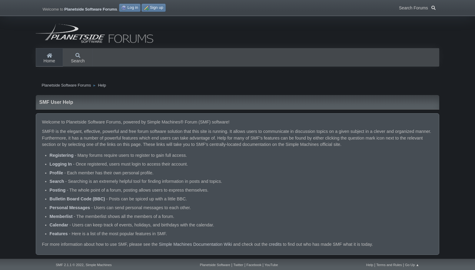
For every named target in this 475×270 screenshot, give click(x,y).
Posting (58, 191)
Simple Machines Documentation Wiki (195, 245)
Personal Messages (70, 209)
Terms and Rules (389, 265)
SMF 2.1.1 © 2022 (70, 265)
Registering (62, 156)
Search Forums (417, 7)
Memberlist (61, 218)
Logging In (61, 165)
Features (59, 235)
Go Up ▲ (412, 265)
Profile (56, 174)
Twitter (238, 265)
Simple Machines (99, 265)
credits (275, 245)
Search (78, 58)
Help (369, 265)
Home (49, 58)
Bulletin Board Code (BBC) (77, 200)
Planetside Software (215, 265)
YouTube (271, 265)
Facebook (254, 265)
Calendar (59, 226)
